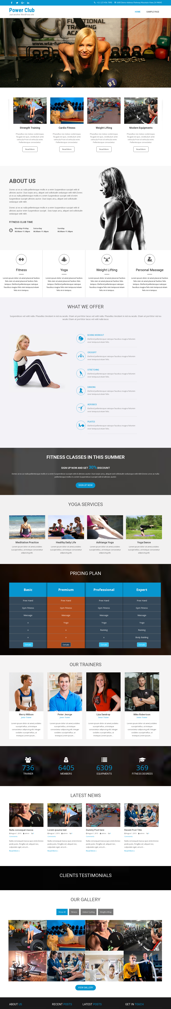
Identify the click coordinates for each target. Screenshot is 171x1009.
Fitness (74, 869)
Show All (62, 869)
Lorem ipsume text (57, 787)
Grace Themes (156, 1005)
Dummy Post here (95, 787)
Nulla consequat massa (21, 787)
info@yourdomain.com (138, 979)
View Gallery (85, 944)
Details (28, 601)
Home (137, 12)
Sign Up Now (85, 442)
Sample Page (152, 12)
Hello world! (60, 993)
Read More (30, 149)
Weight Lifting (105, 869)
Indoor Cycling (88, 869)
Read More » (14, 808)
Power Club (21, 1005)
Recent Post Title (133, 787)
